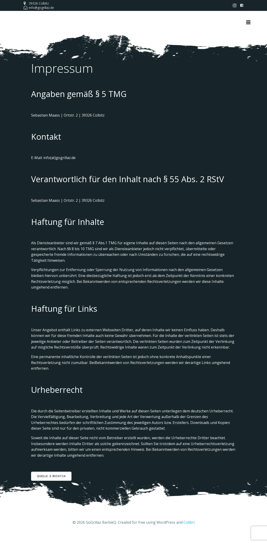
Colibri (189, 529)
